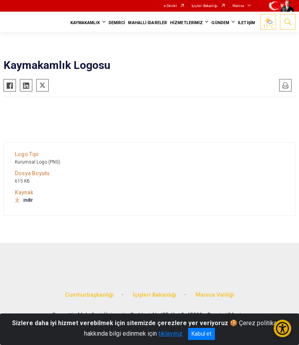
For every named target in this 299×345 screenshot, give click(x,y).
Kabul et (201, 334)
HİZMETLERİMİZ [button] (186, 22)
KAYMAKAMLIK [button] (85, 22)
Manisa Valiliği (214, 295)
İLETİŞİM (246, 22)
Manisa (238, 6)
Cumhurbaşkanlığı (89, 295)
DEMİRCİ (117, 22)
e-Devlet (170, 6)
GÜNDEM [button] (220, 22)
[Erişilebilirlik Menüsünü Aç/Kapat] (282, 328)
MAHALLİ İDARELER (147, 22)
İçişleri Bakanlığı (205, 6)
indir (24, 200)
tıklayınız (170, 333)
